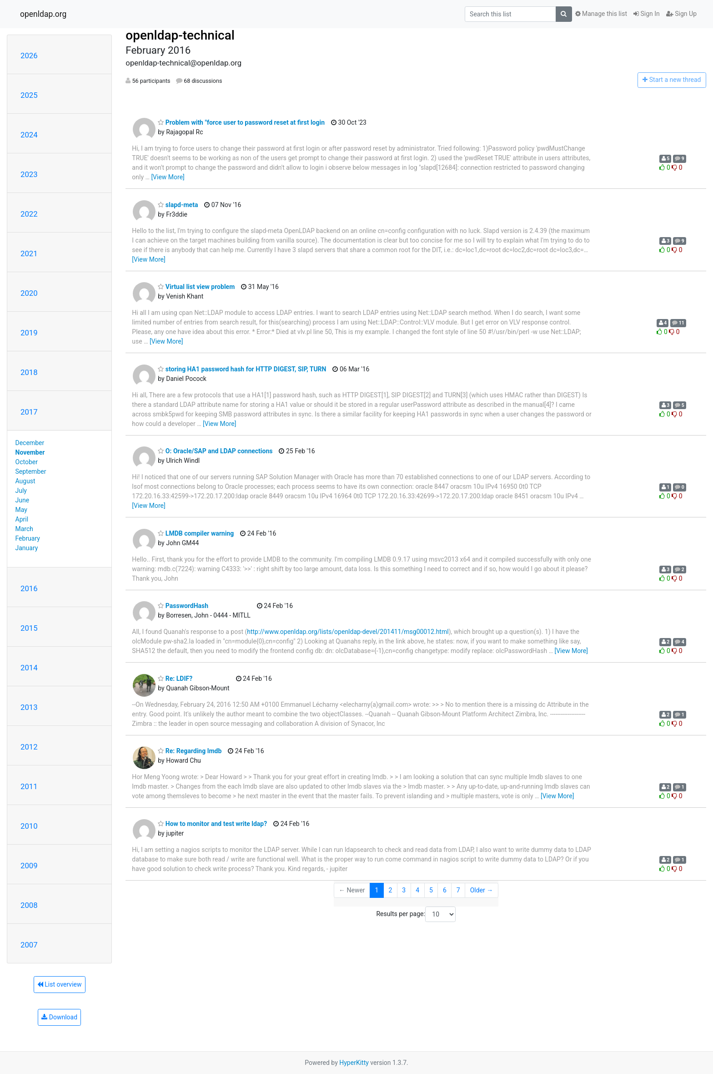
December (30, 442)
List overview (59, 984)
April (22, 519)
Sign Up (681, 13)
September (30, 471)
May (21, 509)
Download (59, 1017)
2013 (29, 707)
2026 (29, 55)
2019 (29, 332)
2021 (29, 253)
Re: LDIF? (175, 678)
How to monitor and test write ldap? (212, 823)
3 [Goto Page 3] (404, 890)
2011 (29, 786)
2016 (29, 588)
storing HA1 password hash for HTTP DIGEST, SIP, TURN (242, 369)
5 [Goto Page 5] (431, 890)
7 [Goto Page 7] (458, 890)
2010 (29, 826)
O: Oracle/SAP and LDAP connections (215, 451)
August (25, 481)
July (21, 490)
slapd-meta (178, 204)
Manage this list (601, 13)
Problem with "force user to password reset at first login (241, 122)
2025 (29, 95)
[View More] (167, 177)
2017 (29, 411)
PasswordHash (183, 605)
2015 (29, 628)
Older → (481, 890)
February (27, 538)
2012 (29, 746)
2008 (29, 905)
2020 (29, 293)
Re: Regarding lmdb (189, 751)
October (26, 462)
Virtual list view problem (196, 286)
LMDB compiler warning (196, 533)
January (26, 548)
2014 (29, 667)
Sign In (646, 13)
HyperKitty (354, 1062)
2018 (29, 372)
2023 (29, 174)
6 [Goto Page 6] (445, 890)
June (22, 500)
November (30, 452)
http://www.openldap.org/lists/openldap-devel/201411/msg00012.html (347, 631)
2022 (29, 213)
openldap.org (43, 14)
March (24, 528)
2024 (29, 134)
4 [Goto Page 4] (417, 890)
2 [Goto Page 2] (390, 890)
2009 (29, 865)
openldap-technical (180, 35)
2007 (29, 944)
